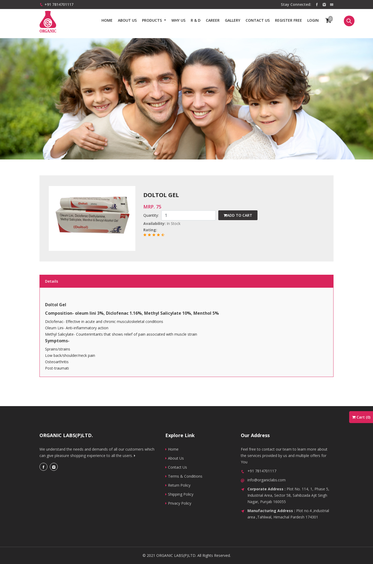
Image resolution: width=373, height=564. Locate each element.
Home (107, 20)
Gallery (232, 20)
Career (213, 20)
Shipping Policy (179, 494)
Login (313, 20)
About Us (127, 20)
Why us (178, 20)
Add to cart (238, 215)
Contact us (258, 20)
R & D (196, 20)
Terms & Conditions (183, 476)
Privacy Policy (178, 503)
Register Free (288, 20)
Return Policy (177, 485)
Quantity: (151, 215)
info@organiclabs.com (266, 479)
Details (51, 281)
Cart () (361, 417)
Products (152, 20)
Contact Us (176, 467)
